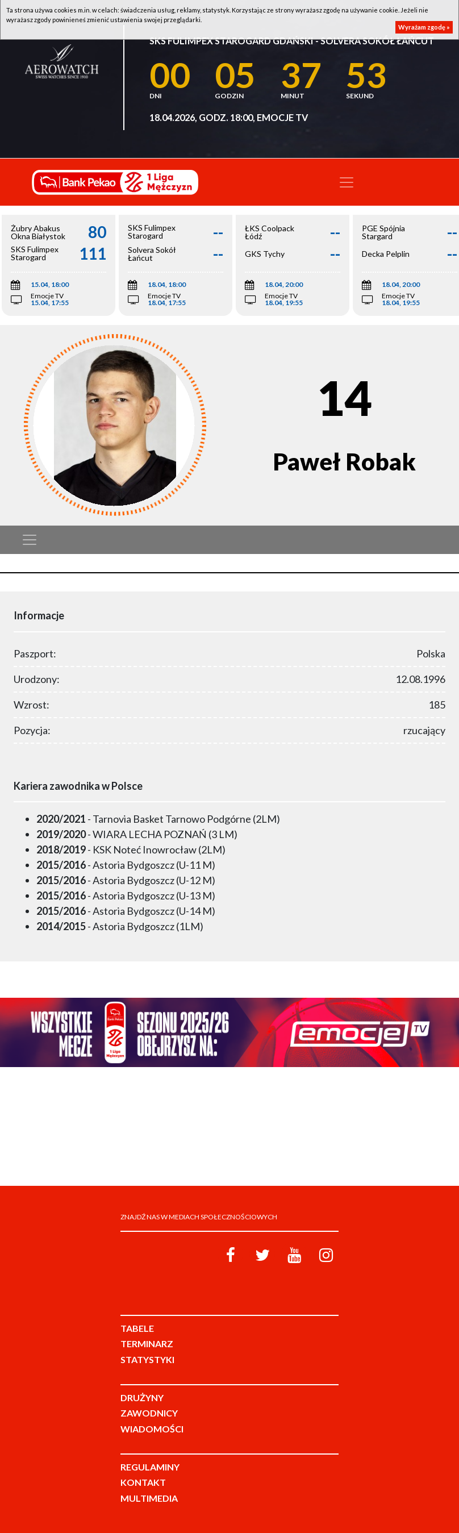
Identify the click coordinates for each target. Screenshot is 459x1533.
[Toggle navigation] (346, 182)
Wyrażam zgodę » (424, 27)
